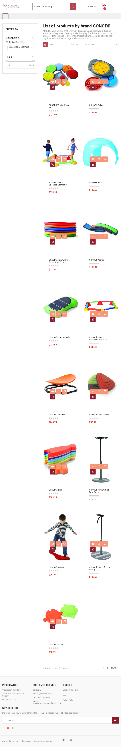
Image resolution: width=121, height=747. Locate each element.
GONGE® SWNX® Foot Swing (99, 568)
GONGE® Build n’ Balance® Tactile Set (98, 338)
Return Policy (68, 700)
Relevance (101, 44)
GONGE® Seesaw (57, 567)
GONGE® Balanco (97, 105)
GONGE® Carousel (57, 415)
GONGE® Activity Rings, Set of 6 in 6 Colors (59, 261)
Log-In (66, 695)
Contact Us (37, 690)
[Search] (53, 7)
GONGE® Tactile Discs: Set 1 (59, 106)
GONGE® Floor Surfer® (59, 337)
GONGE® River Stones (99, 415)
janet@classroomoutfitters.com (47, 703)
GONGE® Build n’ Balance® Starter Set (58, 183)
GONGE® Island (56, 645)
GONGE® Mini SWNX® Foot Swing (99, 491)
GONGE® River (55, 490)
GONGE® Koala (96, 182)
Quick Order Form (70, 690)
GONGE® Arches (96, 260)
